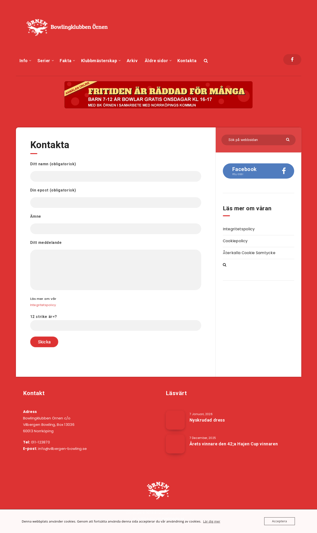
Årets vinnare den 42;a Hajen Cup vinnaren (234, 443)
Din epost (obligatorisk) (115, 198)
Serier (43, 60)
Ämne (115, 224)
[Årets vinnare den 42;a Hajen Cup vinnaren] (175, 443)
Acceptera (279, 521)
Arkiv (132, 60)
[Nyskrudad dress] (175, 420)
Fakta (66, 60)
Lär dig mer (211, 521)
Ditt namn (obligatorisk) (115, 172)
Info (24, 60)
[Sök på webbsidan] (258, 140)
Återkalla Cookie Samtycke (249, 253)
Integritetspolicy (43, 305)
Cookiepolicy (235, 241)
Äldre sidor (156, 60)
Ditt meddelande (115, 265)
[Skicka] (288, 139)
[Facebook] (292, 59)
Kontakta (186, 60)
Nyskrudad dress (207, 419)
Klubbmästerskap (99, 60)
